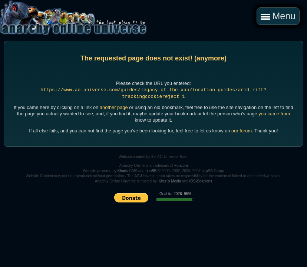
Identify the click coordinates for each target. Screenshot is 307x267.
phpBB (150, 171)
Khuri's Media (170, 181)
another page (114, 107)
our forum (241, 131)
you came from (274, 113)
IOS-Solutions (200, 181)
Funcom (181, 166)
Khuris (123, 171)
